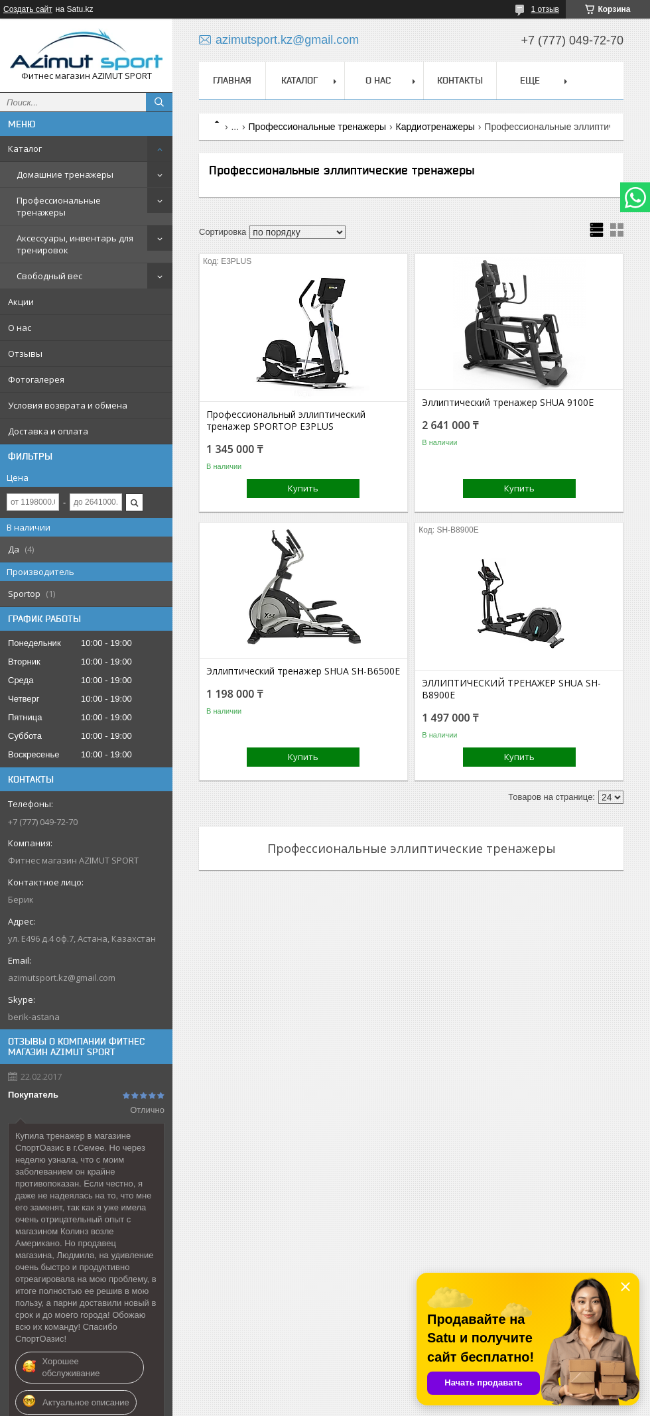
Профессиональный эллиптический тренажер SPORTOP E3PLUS (285, 420)
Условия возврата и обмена (67, 405)
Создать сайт (27, 9)
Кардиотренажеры (434, 126)
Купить (303, 488)
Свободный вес (49, 276)
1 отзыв (545, 9)
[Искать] (159, 102)
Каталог (25, 149)
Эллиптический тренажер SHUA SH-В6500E (303, 671)
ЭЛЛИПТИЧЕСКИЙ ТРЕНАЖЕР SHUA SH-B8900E (511, 689)
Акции (21, 302)
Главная (232, 80)
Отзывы (25, 353)
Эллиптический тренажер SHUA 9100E (508, 403)
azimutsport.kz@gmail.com (61, 978)
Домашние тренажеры (65, 174)
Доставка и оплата (48, 431)
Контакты (460, 80)
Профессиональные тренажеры (59, 206)
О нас (19, 328)
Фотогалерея (36, 379)
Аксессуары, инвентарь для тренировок (75, 244)
